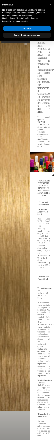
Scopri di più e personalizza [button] (27, 35)
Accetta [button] (27, 28)
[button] (50, 4)
